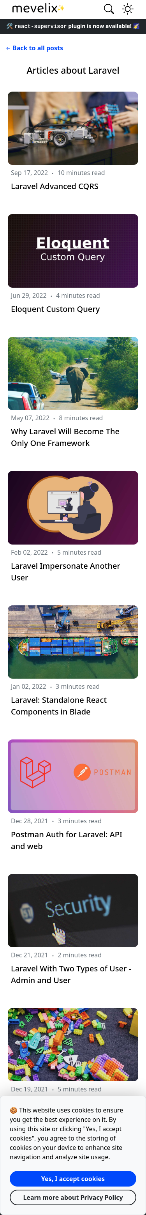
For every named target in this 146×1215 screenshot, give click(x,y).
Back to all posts (34, 48)
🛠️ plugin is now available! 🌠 (73, 26)
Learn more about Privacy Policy (73, 1197)
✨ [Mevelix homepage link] (38, 7)
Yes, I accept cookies (73, 1178)
